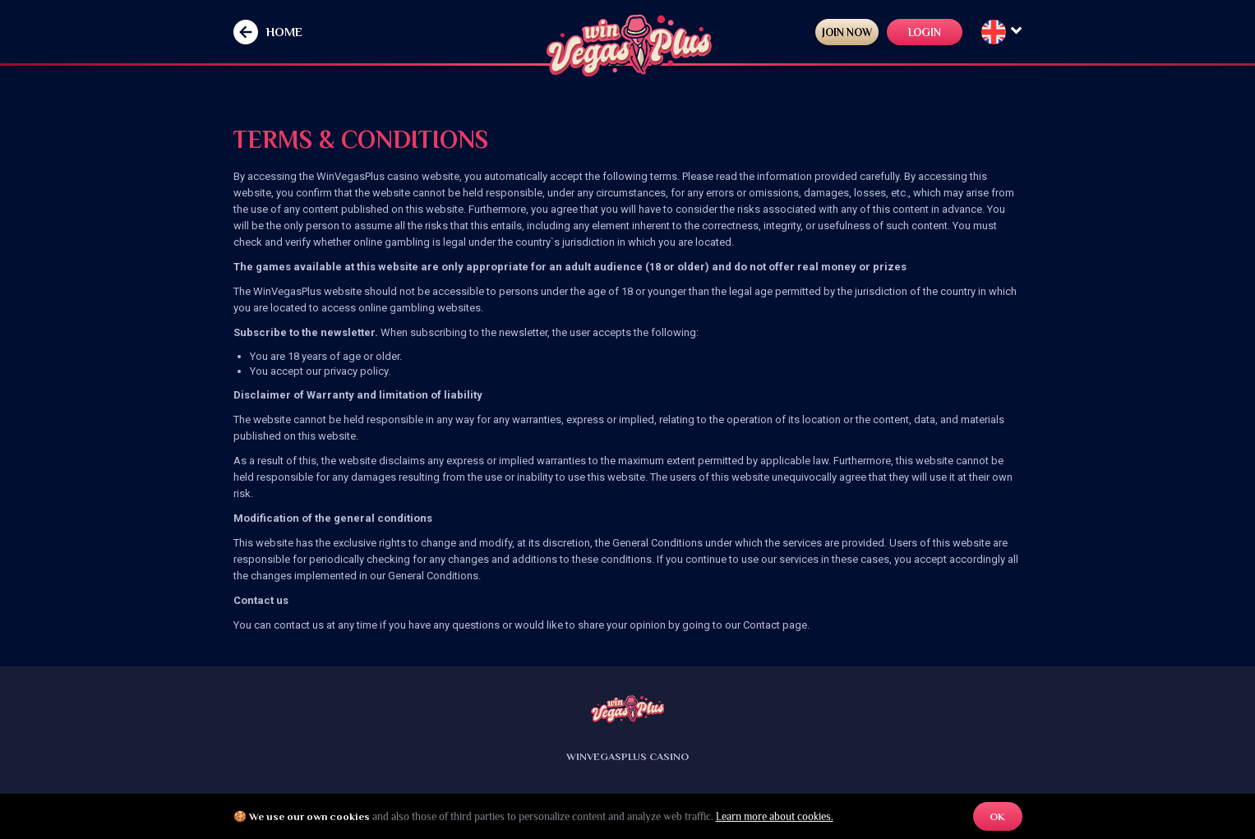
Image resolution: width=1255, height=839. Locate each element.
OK (997, 816)
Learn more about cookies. (774, 816)
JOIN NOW (825, 32)
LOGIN (915, 32)
